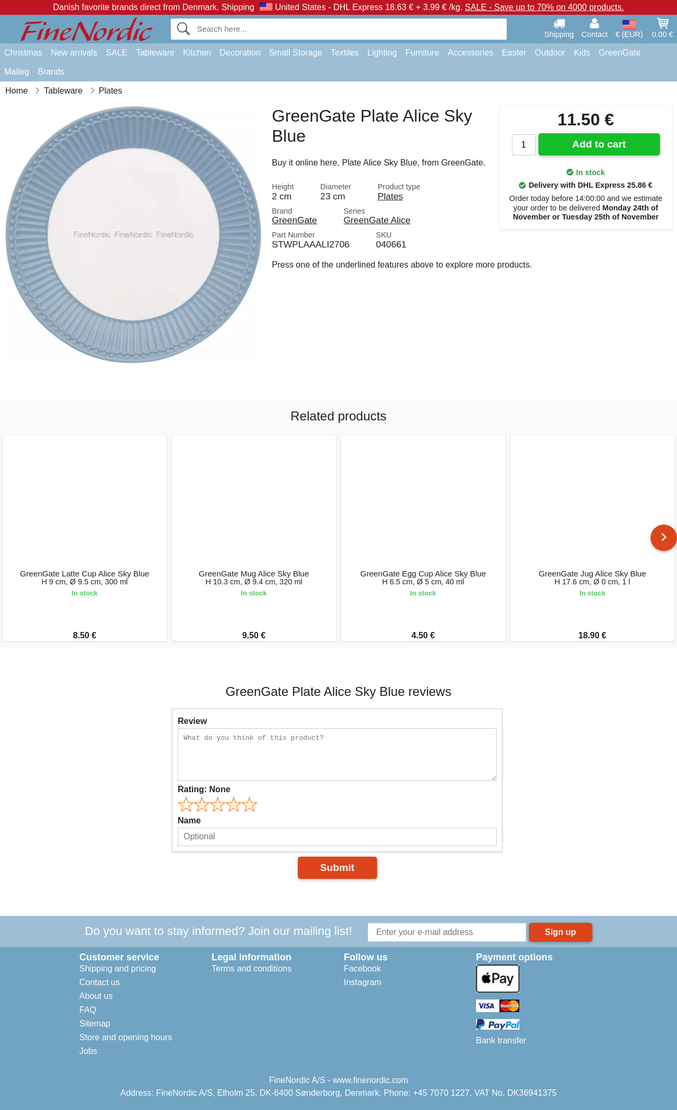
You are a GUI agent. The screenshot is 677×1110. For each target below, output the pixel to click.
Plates (390, 196)
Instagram (362, 982)
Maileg (16, 71)
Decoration (239, 52)
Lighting (382, 52)
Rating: (204, 789)
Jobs (88, 1051)
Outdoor (550, 52)
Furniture (423, 52)
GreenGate (620, 52)
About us (96, 996)
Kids (582, 52)
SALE (116, 52)
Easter (514, 52)
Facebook (362, 968)
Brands (51, 71)
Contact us (99, 982)
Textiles (345, 52)
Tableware (155, 52)
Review (192, 721)
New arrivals (74, 52)
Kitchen (197, 52)
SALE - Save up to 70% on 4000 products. (544, 7)
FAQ (87, 1009)
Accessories (470, 52)
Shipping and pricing (117, 968)
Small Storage (296, 52)
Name (189, 820)
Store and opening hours (125, 1037)
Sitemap (95, 1023)
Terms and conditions (251, 968)
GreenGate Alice (376, 220)
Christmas (23, 52)
